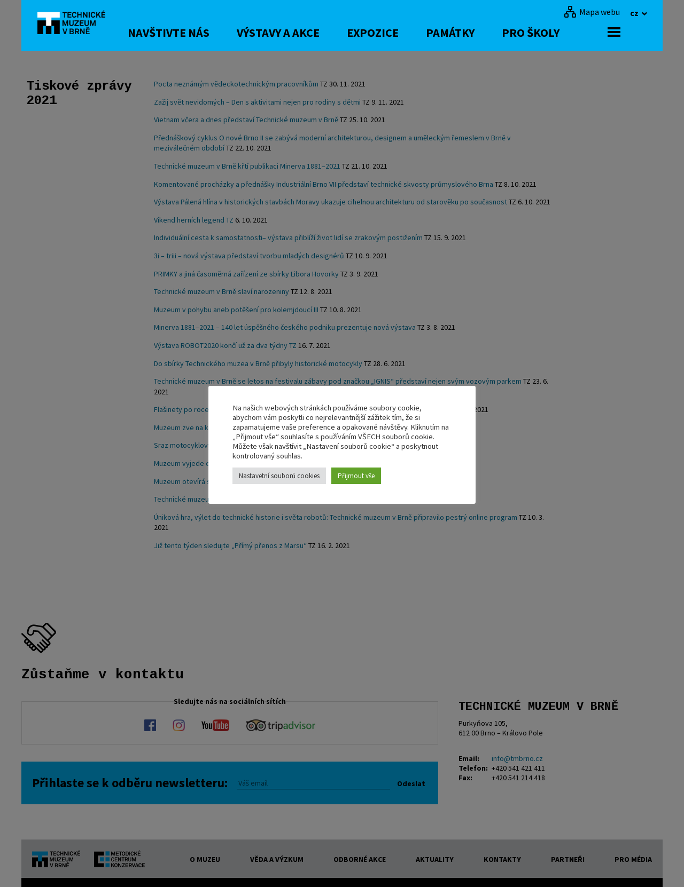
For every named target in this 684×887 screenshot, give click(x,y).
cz (635, 12)
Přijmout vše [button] (356, 475)
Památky (476, 32)
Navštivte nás (195, 32)
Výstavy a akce (304, 32)
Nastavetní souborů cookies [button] (279, 475)
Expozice (399, 32)
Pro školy (557, 32)
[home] (76, 24)
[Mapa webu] (592, 11)
